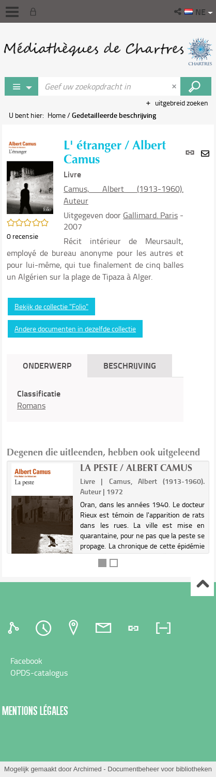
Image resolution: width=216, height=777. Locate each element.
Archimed (87, 769)
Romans (31, 405)
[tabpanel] (95, 400)
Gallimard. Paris (150, 215)
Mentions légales (35, 711)
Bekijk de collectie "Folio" (51, 306)
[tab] (15, 628)
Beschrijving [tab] (129, 365)
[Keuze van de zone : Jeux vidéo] (22, 86)
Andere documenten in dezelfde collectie (75, 328)
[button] (178, 11)
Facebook (26, 660)
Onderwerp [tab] (47, 365)
